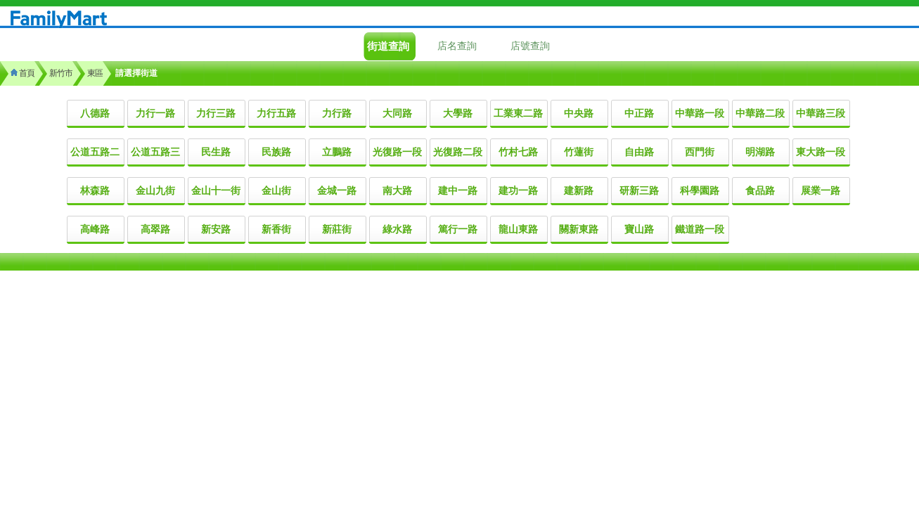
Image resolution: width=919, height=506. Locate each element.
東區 (95, 73)
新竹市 (60, 73)
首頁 (22, 73)
